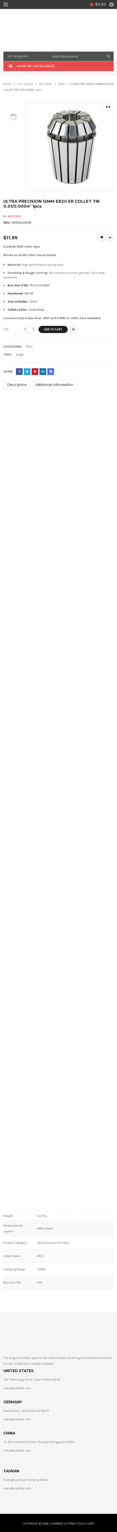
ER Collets (45, 84)
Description (17, 384)
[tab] (16, 384)
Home (7, 84)
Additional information (54, 384)
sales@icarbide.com (17, 1388)
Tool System (25, 84)
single (20, 354)
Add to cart (53, 329)
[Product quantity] (28, 329)
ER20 (61, 84)
